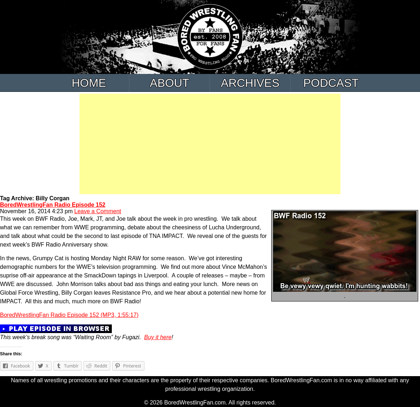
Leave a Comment (97, 211)
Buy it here (157, 337)
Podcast (331, 82)
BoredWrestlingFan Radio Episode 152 (52, 205)
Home (89, 82)
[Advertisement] (210, 144)
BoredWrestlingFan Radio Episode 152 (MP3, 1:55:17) (69, 315)
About (169, 82)
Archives (250, 82)
